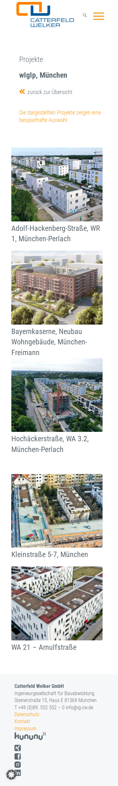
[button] (11, 774)
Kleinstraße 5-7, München (49, 554)
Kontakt (22, 721)
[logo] (51, 14)
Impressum (25, 729)
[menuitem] (81, 16)
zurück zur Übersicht (48, 92)
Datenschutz (26, 714)
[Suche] (81, 16)
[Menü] (95, 16)
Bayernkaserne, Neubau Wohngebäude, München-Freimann (49, 342)
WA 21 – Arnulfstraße (43, 647)
